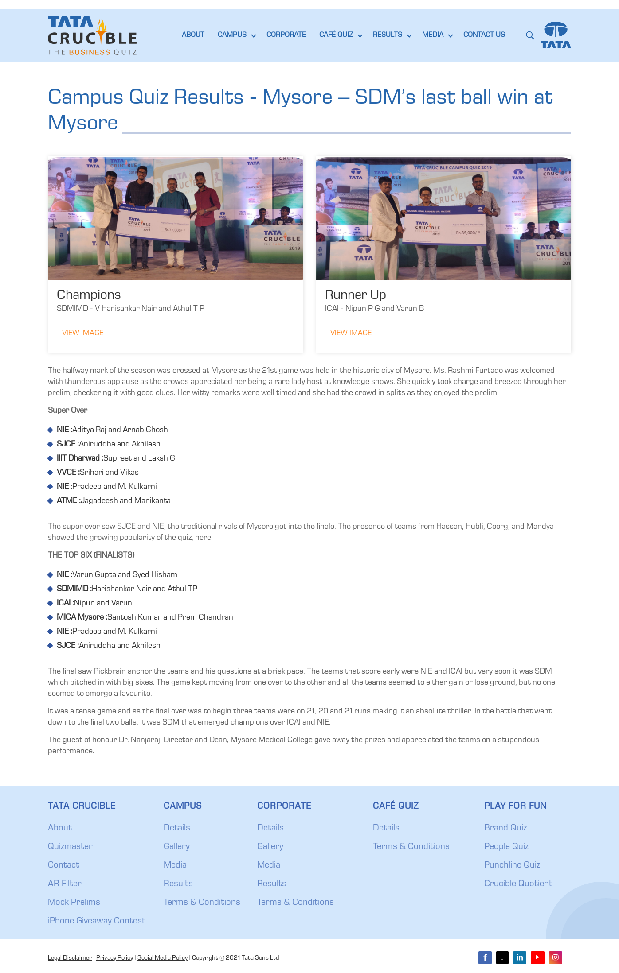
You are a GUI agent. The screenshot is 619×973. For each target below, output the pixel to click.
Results (178, 884)
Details (177, 828)
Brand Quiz (505, 828)
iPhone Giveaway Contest (96, 921)
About (60, 828)
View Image (82, 333)
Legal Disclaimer (70, 958)
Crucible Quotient (518, 884)
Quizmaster (70, 847)
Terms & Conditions (202, 903)
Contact (63, 865)
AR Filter (65, 884)
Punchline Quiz (512, 865)
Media (175, 865)
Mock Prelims (74, 903)
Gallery (177, 847)
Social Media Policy (162, 958)
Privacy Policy (114, 958)
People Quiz (506, 847)
